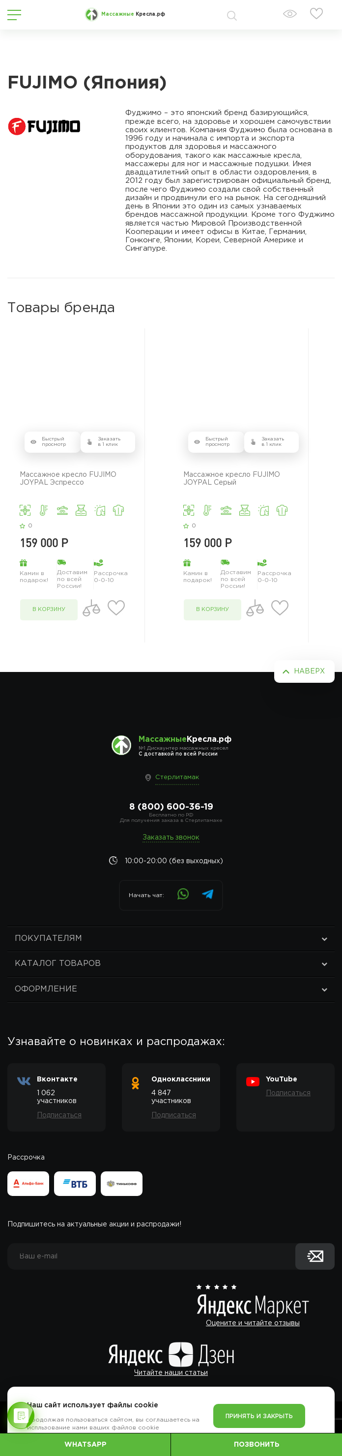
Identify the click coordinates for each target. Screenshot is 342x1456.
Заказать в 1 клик (109, 442)
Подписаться (59, 1115)
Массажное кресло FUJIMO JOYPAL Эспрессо (68, 479)
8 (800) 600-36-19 (171, 807)
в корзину (48, 609)
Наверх (309, 671)
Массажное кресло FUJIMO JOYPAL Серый (231, 479)
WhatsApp (85, 1445)
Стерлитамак (177, 777)
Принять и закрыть (259, 1416)
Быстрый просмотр (54, 442)
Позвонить (257, 1445)
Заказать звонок (171, 838)
